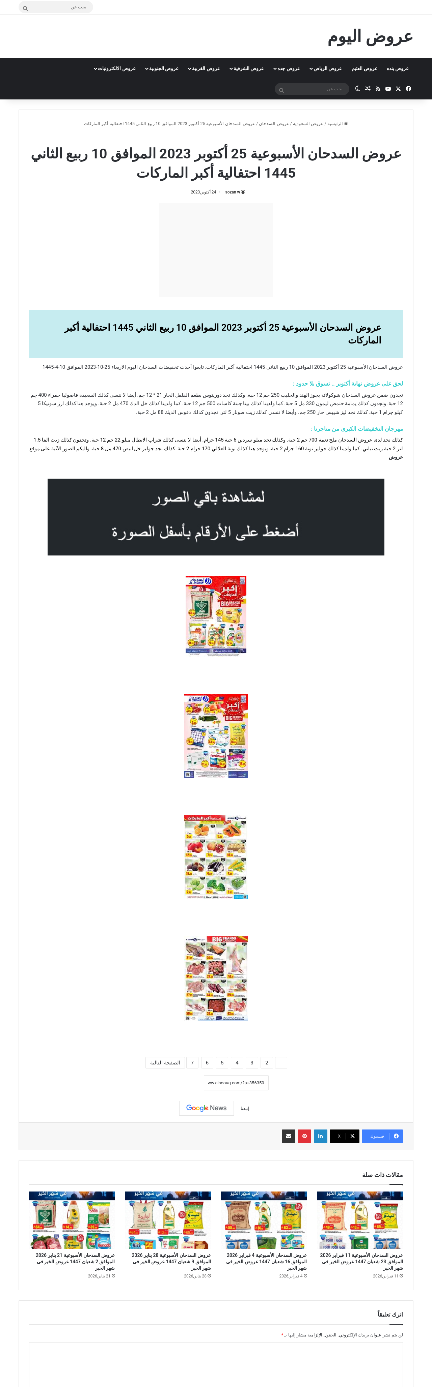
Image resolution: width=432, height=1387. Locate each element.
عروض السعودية (308, 123)
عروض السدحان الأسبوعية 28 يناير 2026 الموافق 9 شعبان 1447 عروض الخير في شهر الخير (171, 1262)
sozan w (232, 192)
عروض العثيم (364, 68)
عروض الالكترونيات (116, 68)
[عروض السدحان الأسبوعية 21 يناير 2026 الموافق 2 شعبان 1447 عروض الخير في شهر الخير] (72, 1220)
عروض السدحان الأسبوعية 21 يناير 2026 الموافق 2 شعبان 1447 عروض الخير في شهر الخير (75, 1262)
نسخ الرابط (183, 1083)
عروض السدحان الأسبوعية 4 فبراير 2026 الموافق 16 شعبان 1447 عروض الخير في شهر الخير (266, 1262)
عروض (396, 457)
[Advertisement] (216, 250)
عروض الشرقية (249, 68)
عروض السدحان (274, 123)
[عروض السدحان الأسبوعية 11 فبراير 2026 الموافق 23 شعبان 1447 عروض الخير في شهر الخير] (360, 1220)
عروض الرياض (328, 68)
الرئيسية (337, 123)
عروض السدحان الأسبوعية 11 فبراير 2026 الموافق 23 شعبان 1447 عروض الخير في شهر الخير (361, 1262)
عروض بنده (398, 68)
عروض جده (288, 68)
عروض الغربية (206, 68)
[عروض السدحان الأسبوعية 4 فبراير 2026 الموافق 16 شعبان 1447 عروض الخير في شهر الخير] (264, 1220)
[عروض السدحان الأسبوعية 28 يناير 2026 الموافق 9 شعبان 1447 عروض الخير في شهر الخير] (168, 1220)
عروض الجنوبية (164, 68)
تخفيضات (169, 367)
